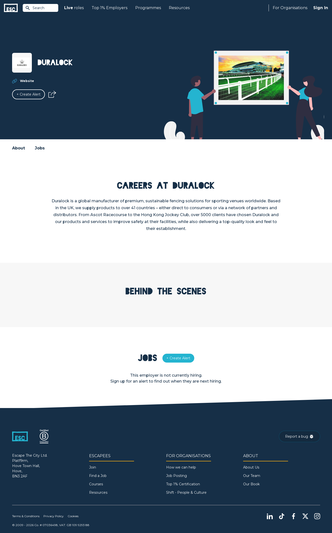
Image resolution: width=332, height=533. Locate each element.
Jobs (40, 148)
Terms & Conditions (25, 516)
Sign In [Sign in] (320, 7)
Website (27, 81)
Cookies (73, 516)
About (18, 148)
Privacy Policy (53, 516)
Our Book (251, 484)
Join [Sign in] (92, 467)
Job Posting (176, 475)
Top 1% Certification (183, 484)
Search (34, 7)
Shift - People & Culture (186, 492)
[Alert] (28, 94)
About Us (251, 467)
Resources (179, 7)
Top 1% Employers (109, 7)
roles (74, 8)
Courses (96, 484)
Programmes (148, 7)
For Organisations (290, 7)
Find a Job (98, 475)
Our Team (251, 475)
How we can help (181, 467)
